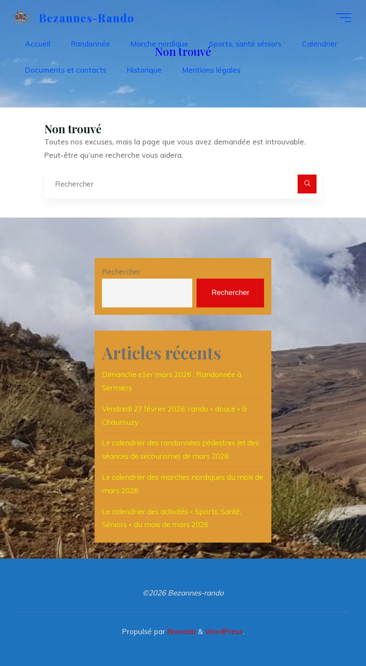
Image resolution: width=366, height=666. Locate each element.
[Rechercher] (307, 184)
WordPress (224, 631)
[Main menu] (343, 17)
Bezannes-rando (87, 17)
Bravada (180, 631)
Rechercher (121, 271)
